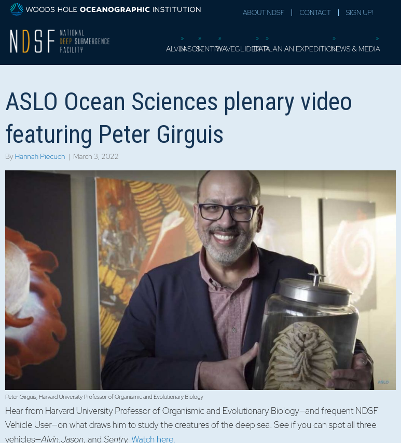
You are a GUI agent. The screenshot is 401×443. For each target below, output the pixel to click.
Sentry (213, 48)
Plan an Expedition (304, 48)
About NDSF (263, 12)
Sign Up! (359, 12)
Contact (314, 12)
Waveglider (242, 48)
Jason (194, 48)
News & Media (359, 48)
